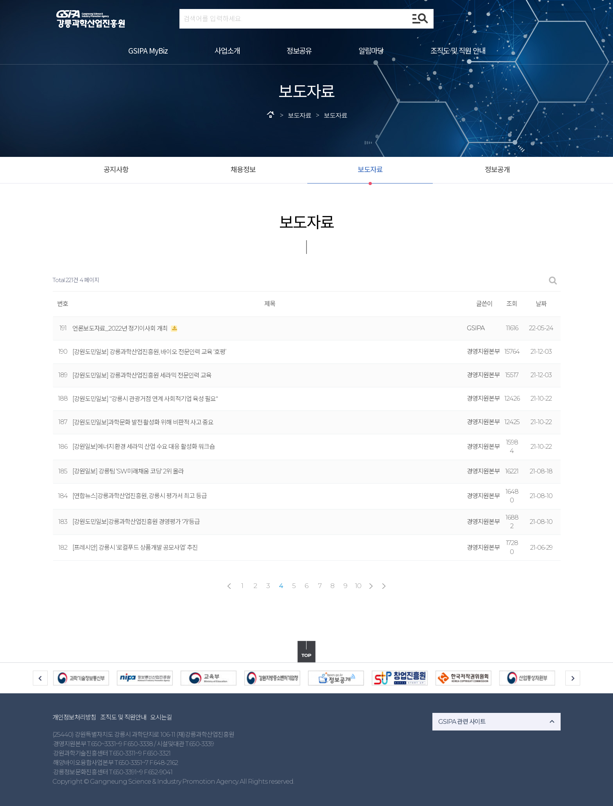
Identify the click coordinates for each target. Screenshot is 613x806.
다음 (371, 586)
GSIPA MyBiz (148, 50)
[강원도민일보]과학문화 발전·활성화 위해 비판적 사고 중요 (142, 422)
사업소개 (227, 50)
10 (358, 585)
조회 (511, 304)
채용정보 (243, 170)
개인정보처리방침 (74, 717)
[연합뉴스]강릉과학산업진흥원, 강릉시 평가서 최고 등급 (139, 496)
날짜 (541, 304)
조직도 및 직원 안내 (457, 50)
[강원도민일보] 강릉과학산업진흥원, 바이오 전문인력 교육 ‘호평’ (149, 352)
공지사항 (116, 170)
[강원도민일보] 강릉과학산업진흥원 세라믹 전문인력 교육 (142, 375)
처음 (229, 586)
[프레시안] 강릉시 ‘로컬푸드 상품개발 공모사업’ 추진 (135, 547)
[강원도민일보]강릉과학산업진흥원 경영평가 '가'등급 (136, 521)
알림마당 (371, 50)
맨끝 (384, 586)
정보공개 (497, 170)
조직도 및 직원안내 (123, 717)
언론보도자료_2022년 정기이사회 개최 (120, 328)
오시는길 (161, 717)
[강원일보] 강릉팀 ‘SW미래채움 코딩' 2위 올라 (128, 471)
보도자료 (370, 170)
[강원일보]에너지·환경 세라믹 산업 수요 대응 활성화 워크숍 (143, 446)
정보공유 (299, 50)
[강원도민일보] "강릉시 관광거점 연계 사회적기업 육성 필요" (145, 399)
